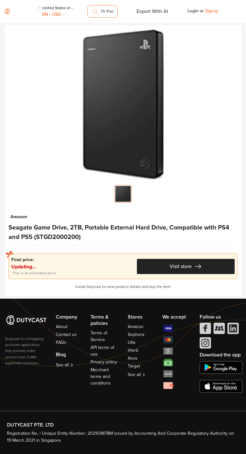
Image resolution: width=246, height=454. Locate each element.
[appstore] (221, 386)
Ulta (131, 342)
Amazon (136, 326)
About (61, 326)
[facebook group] (219, 330)
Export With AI (152, 11)
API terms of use (102, 351)
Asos (133, 358)
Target (134, 366)
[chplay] (221, 367)
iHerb (133, 350)
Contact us (66, 334)
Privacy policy (104, 362)
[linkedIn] (232, 330)
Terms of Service (99, 336)
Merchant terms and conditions (101, 376)
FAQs (61, 342)
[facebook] (205, 330)
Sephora (136, 334)
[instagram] (205, 344)
